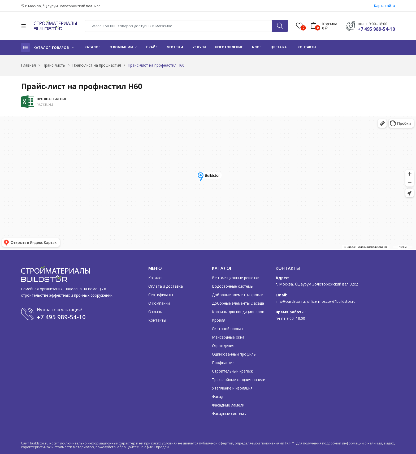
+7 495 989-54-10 (376, 29)
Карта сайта (384, 5)
